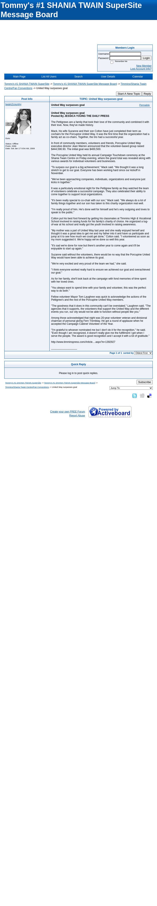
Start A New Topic (129, 93)
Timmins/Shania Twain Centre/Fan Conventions (27, 387)
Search (78, 76)
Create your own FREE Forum (67, 411)
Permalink (144, 105)
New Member (144, 65)
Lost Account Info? (141, 68)
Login (146, 58)
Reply (147, 93)
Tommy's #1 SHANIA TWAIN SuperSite (26, 83)
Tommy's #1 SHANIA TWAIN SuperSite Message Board (85, 83)
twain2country (13, 104)
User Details (108, 76)
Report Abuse (77, 415)
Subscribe (144, 382)
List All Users (48, 76)
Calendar (137, 76)
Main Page (19, 76)
